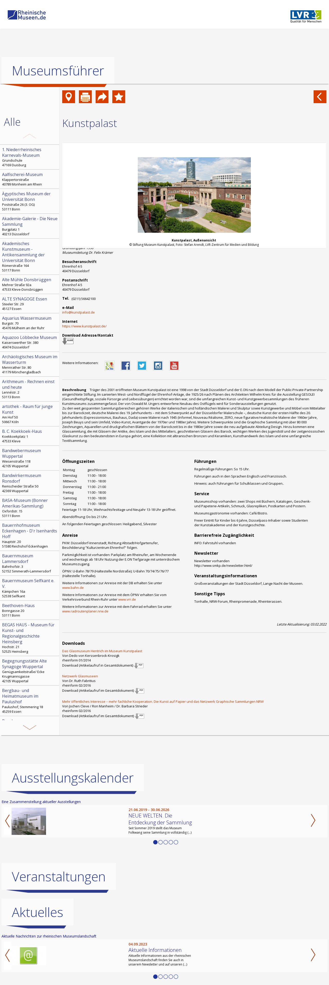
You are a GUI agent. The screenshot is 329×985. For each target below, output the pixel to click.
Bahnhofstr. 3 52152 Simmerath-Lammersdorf (30, 563)
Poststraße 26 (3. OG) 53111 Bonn (30, 201)
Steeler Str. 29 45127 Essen (30, 303)
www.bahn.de (73, 587)
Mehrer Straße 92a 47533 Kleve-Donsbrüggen (30, 284)
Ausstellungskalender (73, 777)
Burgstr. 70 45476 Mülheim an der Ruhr (30, 322)
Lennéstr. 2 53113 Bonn (30, 389)
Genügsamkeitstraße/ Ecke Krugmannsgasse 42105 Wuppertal (30, 670)
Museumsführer (58, 70)
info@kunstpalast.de (78, 312)
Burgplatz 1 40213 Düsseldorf (30, 226)
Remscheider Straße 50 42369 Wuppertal (30, 483)
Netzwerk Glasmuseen (80, 676)
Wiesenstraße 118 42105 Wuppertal (30, 458)
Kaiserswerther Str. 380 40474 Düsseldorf (30, 342)
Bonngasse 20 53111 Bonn (30, 610)
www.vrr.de (127, 599)
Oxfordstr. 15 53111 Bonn (30, 508)
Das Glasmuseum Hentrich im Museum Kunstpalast (102, 651)
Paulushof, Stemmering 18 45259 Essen (30, 701)
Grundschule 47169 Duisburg (30, 157)
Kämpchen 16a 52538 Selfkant (30, 588)
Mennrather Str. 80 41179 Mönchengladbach (30, 364)
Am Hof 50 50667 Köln (30, 414)
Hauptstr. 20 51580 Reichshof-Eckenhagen (30, 535)
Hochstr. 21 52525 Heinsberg (30, 638)
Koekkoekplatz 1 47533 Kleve (30, 435)
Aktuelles (37, 912)
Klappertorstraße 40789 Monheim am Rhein (30, 179)
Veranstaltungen (59, 876)
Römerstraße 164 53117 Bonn (30, 256)
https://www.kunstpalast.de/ (84, 326)
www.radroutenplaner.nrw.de (85, 611)
